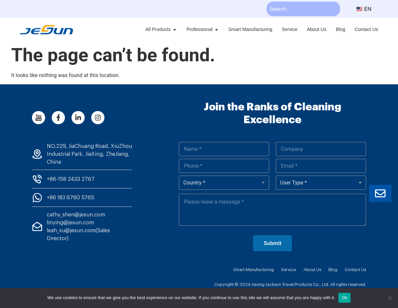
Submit (272, 243)
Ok (344, 297)
